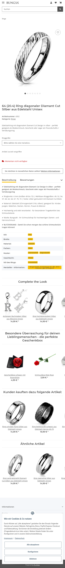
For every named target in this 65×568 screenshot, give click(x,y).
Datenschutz (19, 538)
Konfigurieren (33, 552)
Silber (30, 248)
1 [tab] (25, 93)
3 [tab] (30, 93)
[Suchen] (30, 9)
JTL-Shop (37, 565)
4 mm (30, 239)
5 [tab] (35, 93)
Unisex (31, 258)
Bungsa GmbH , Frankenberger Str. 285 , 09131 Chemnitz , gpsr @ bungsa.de (44, 267)
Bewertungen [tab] (27, 180)
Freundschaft (33, 262)
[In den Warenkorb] (4, 26)
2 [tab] (27, 93)
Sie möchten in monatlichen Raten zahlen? (32, 171)
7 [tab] (40, 93)
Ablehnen (33, 559)
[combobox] (32, 143)
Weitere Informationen (50, 171)
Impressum (8, 538)
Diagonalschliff (44, 253)
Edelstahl (31, 244)
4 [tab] (32, 93)
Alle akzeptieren (33, 545)
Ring (30, 234)
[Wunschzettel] (55, 2)
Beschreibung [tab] (9, 180)
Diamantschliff (33, 253)
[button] (51, 2)
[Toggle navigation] (3, 1)
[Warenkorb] (60, 2)
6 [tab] (37, 93)
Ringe (13, 119)
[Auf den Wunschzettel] (58, 32)
